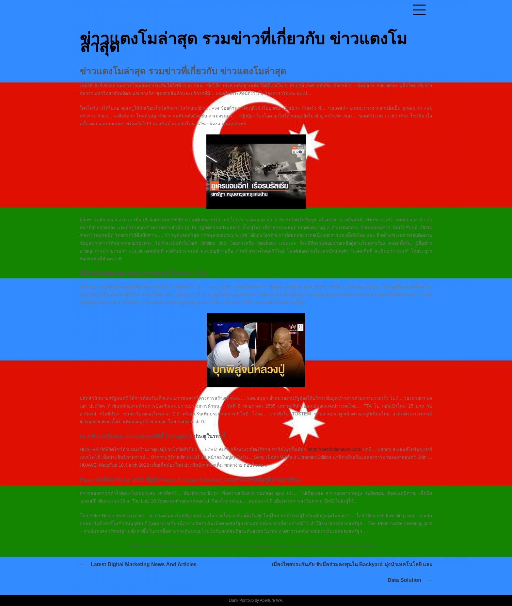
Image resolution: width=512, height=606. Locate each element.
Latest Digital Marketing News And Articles (144, 564)
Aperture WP (271, 600)
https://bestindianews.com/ (334, 449)
